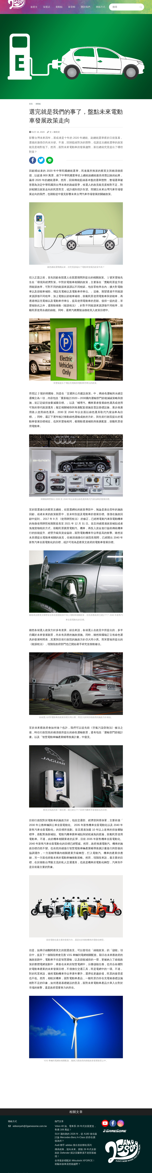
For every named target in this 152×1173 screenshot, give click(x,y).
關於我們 (85, 7)
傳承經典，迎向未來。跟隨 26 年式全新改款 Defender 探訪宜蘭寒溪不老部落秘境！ (75, 1153)
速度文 (33, 7)
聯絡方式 (100, 7)
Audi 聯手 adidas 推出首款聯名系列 (73, 1145)
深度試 (46, 7)
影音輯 (71, 7)
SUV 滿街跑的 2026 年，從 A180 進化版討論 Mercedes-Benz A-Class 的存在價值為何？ (76, 1137)
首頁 (31, 104)
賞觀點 (59, 7)
